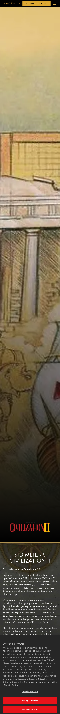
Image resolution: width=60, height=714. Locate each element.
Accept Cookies (30, 702)
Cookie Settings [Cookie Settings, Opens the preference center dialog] (30, 693)
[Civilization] (11, 4)
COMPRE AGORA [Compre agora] (36, 4)
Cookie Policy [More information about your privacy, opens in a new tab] (11, 686)
